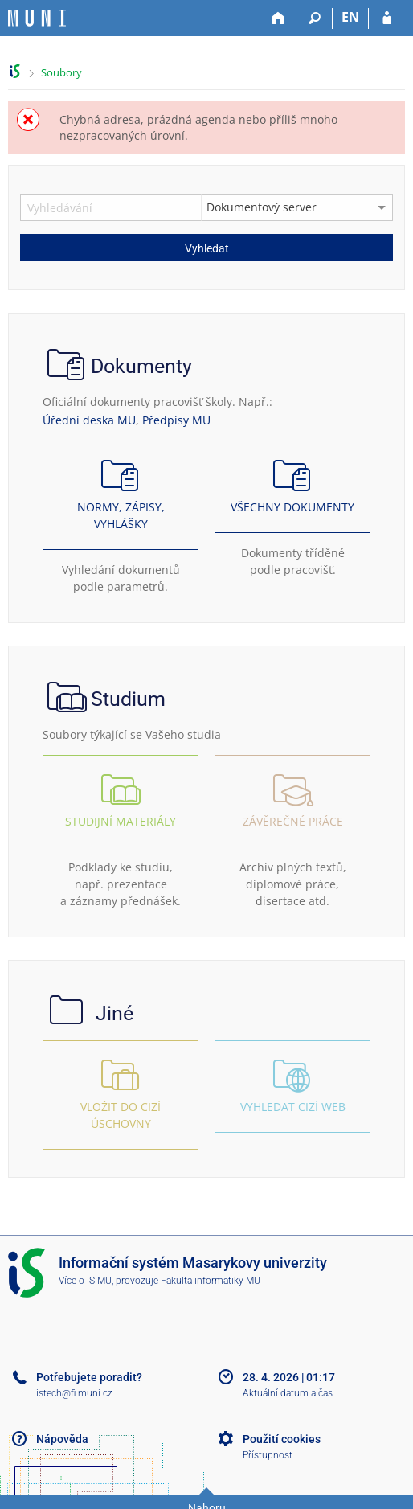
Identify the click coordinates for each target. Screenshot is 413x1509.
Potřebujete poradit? (89, 1377)
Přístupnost (267, 1455)
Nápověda (62, 1439)
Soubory (61, 72)
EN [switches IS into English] (350, 17)
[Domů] (278, 18)
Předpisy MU (176, 420)
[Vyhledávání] (314, 18)
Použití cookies (282, 1439)
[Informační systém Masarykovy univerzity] (37, 18)
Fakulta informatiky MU (210, 1280)
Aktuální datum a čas (288, 1393)
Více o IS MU (85, 1280)
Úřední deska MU (89, 420)
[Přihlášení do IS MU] (387, 18)
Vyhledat (207, 248)
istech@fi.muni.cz (74, 1393)
